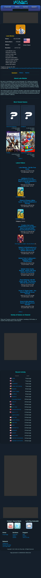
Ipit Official (14, 394)
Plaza (13, 404)
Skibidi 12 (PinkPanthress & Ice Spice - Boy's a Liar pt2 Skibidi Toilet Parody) (27, 249)
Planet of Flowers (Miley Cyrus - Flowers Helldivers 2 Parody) (27, 202)
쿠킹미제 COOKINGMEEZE (18, 438)
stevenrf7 (14, 432)
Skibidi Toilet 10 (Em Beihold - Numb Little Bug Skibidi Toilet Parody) (27, 270)
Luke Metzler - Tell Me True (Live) (27, 168)
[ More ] (20, 158)
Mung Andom (15, 435)
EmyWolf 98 (14, 383)
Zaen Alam (14, 417)
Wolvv (13, 425)
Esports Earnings (7, 545)
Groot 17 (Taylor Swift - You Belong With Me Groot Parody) (27, 292)
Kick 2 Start (14, 407)
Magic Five (14, 422)
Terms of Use (26, 537)
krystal (13, 378)
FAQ (24, 534)
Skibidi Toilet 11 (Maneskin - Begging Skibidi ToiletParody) (27, 259)
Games (27, 72)
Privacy (24, 536)
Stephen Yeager (15, 391)
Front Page (5, 534)
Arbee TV (14, 401)
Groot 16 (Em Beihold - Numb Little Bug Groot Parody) (27, 303)
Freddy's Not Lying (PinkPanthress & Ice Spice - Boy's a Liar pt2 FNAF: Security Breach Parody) (27, 228)
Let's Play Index (6, 546)
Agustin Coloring (15, 420)
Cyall (13, 381)
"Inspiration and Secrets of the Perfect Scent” (22, 440)
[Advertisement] (20, 17)
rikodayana (14, 430)
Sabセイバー (15, 412)
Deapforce (14, 396)
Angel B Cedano (15, 414)
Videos (21, 72)
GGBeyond (5, 543)
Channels (15, 534)
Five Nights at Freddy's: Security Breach (24, 243)
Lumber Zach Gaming (17, 386)
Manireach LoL (15, 427)
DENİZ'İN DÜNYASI (16, 409)
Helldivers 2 (19, 196)
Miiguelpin (14, 388)
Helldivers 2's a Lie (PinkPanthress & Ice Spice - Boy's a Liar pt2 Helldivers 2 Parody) (27, 181)
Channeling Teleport (16, 399)
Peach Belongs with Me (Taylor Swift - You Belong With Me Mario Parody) (27, 281)
